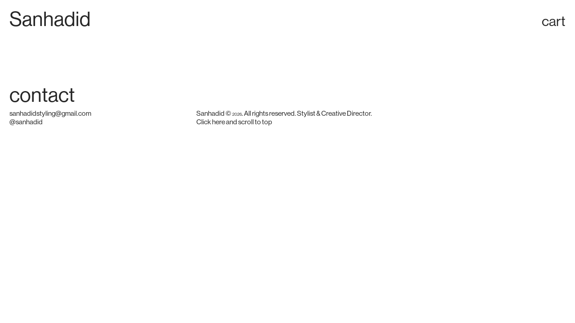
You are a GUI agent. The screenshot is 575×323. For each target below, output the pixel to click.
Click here (210, 122)
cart (554, 21)
